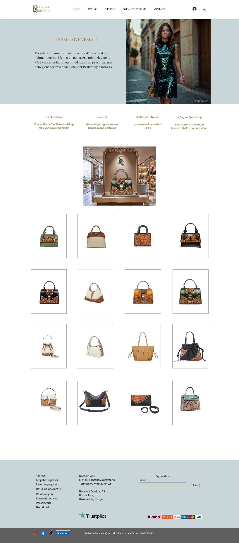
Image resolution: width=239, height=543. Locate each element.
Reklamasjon (45, 494)
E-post (142, 480)
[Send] (195, 485)
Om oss (41, 475)
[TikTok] (51, 533)
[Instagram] (35, 533)
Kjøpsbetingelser (47, 480)
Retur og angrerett (48, 489)
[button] (205, 9)
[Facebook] (43, 533)
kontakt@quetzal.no (102, 480)
